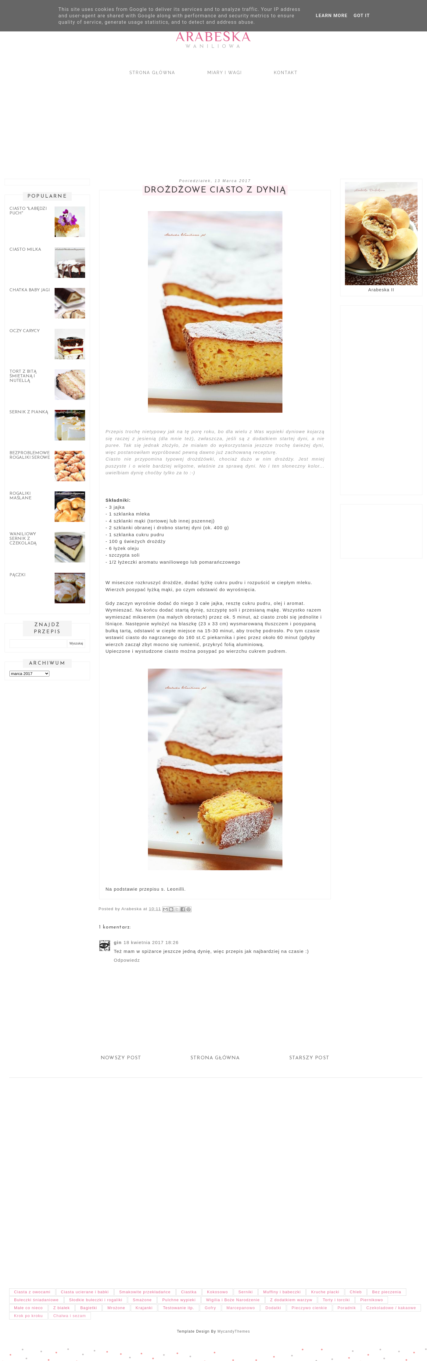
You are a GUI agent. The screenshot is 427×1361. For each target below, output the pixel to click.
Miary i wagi (224, 72)
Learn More (331, 15)
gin (118, 942)
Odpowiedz (127, 960)
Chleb (356, 1292)
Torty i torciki (336, 1300)
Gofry (210, 1307)
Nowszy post (121, 1058)
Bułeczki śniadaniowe (36, 1300)
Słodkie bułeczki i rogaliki (96, 1300)
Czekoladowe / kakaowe (391, 1307)
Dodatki (273, 1307)
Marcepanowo (241, 1307)
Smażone (142, 1300)
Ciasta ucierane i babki (85, 1292)
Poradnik (347, 1307)
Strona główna (152, 72)
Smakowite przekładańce (145, 1292)
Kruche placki (325, 1292)
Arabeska (213, 36)
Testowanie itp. (178, 1307)
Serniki (246, 1292)
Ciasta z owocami (32, 1292)
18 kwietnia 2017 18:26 (151, 942)
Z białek (61, 1307)
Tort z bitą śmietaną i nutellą (23, 376)
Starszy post (309, 1058)
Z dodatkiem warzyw (291, 1300)
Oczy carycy (24, 331)
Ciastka (189, 1292)
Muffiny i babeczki (282, 1292)
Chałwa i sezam (69, 1315)
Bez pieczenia (386, 1292)
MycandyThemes (233, 1331)
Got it (361, 15)
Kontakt (286, 72)
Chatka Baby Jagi (29, 290)
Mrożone (116, 1307)
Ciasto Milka (25, 249)
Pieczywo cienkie (309, 1307)
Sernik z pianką (28, 412)
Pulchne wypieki (179, 1300)
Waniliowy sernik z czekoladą (23, 539)
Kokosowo (217, 1292)
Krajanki (144, 1307)
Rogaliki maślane (20, 496)
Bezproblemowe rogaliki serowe (29, 455)
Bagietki (88, 1307)
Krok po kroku (28, 1315)
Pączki (17, 575)
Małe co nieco (28, 1307)
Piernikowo (371, 1300)
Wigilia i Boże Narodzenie (233, 1300)
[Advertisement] (183, 121)
